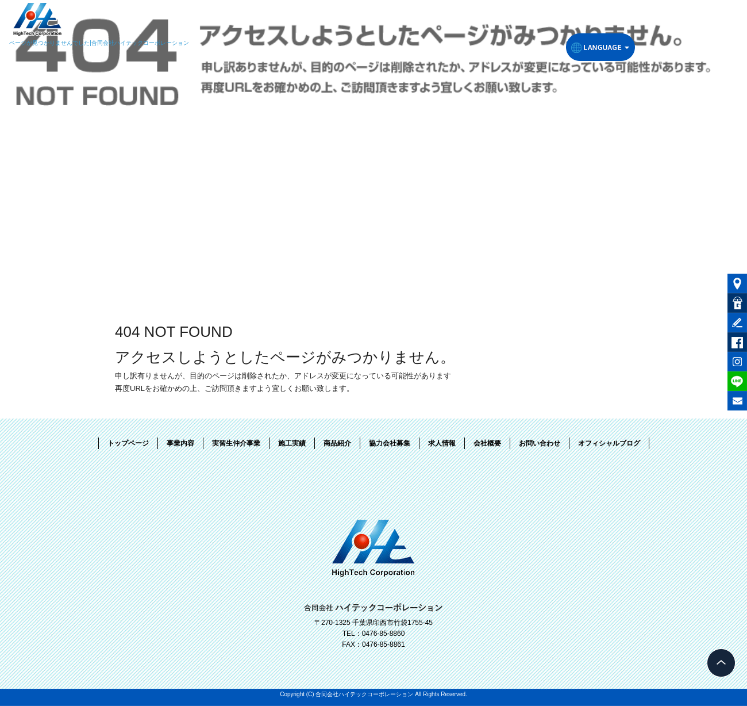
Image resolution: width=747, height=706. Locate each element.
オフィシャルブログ (609, 443)
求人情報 (442, 443)
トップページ (128, 443)
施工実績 (292, 443)
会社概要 (487, 443)
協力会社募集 (389, 443)
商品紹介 (337, 443)
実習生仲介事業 (236, 443)
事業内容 (180, 443)
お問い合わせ (539, 443)
